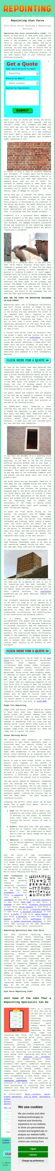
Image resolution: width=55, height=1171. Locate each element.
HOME (22, 16)
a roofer (15, 914)
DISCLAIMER (48, 16)
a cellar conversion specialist (26, 921)
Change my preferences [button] (33, 1161)
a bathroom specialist (40, 900)
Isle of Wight (30, 1097)
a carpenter (21, 916)
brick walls (39, 265)
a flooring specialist (40, 909)
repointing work (11, 370)
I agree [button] (33, 1149)
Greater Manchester (13, 1097)
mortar (25, 132)
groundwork (9, 892)
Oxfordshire (44, 1097)
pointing (22, 402)
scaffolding (34, 337)
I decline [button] (33, 1155)
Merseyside (9, 1101)
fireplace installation (40, 905)
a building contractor (31, 912)
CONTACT (40, 16)
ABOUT (33, 16)
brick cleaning (26, 907)
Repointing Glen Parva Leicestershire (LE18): (25, 33)
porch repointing (26, 1061)
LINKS (28, 16)
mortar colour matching (26, 749)
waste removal (41, 914)
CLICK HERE (41, 701)
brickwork (8, 975)
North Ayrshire (32, 1094)
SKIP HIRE (26, 902)
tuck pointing (34, 1052)
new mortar (41, 496)
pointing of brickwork (37, 1057)
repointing (27, 50)
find (13, 935)
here (6, 985)
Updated (5, 1142)
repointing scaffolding (15, 1081)
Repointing (9, 305)
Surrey (47, 1094)
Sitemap (5, 1140)
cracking (23, 521)
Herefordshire (10, 1104)
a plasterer (17, 895)
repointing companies (27, 963)
